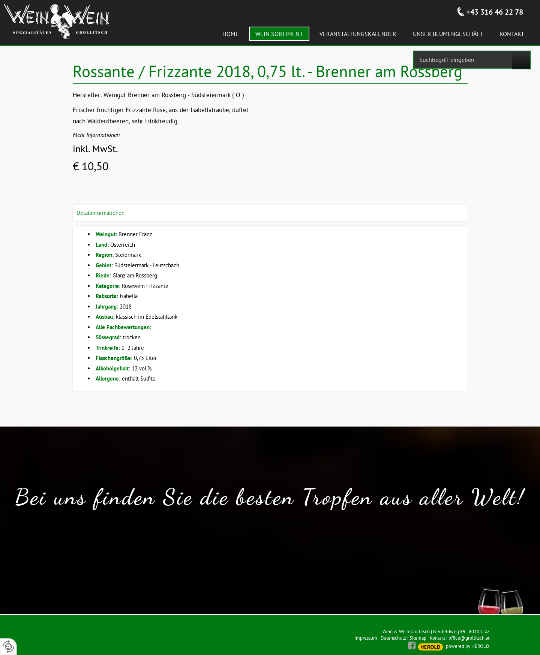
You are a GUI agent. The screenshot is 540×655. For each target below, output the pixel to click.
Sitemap (418, 638)
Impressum (365, 638)
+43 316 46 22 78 (494, 12)
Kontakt (437, 638)
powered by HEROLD (467, 646)
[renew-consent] (8, 646)
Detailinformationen (100, 212)
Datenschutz (393, 638)
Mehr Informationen (96, 134)
